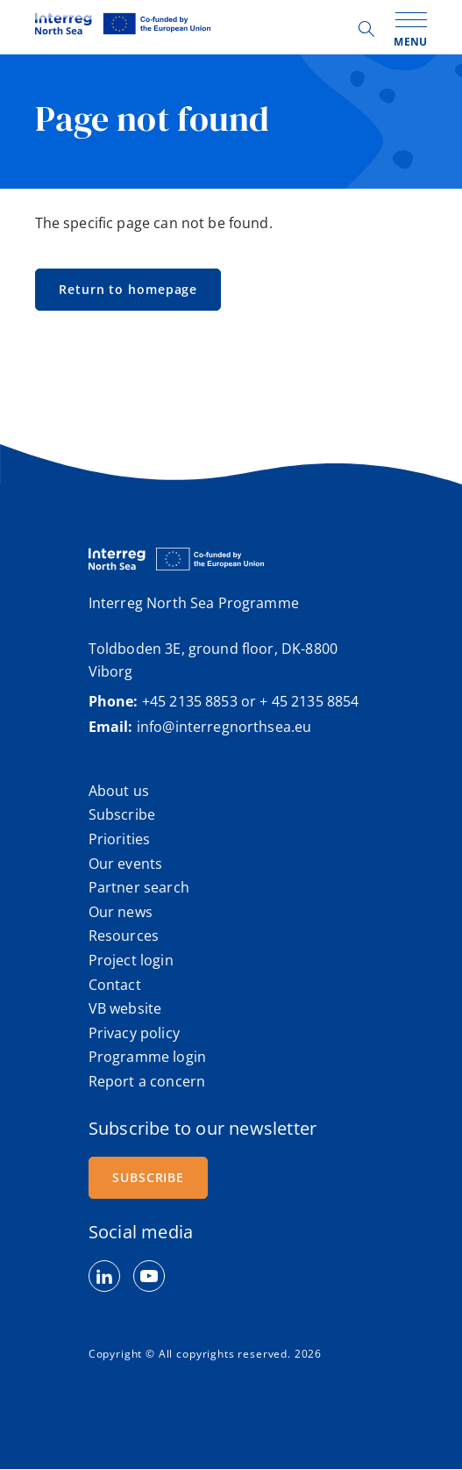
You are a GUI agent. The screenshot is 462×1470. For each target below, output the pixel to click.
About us (119, 790)
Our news (121, 911)
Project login (131, 960)
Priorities (120, 839)
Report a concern (147, 1081)
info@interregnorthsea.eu (224, 726)
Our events (126, 863)
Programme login (147, 1056)
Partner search (139, 887)
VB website (125, 1008)
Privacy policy (134, 1033)
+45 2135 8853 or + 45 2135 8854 (250, 701)
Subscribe (122, 814)
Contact (115, 984)
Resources (124, 935)
